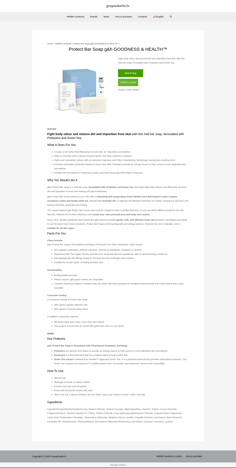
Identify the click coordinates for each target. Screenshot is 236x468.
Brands (96, 16)
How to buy (131, 73)
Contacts (140, 16)
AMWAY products (79, 16)
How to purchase (122, 16)
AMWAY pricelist (128, 82)
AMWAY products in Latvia (171, 457)
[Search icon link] (166, 16)
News (107, 16)
